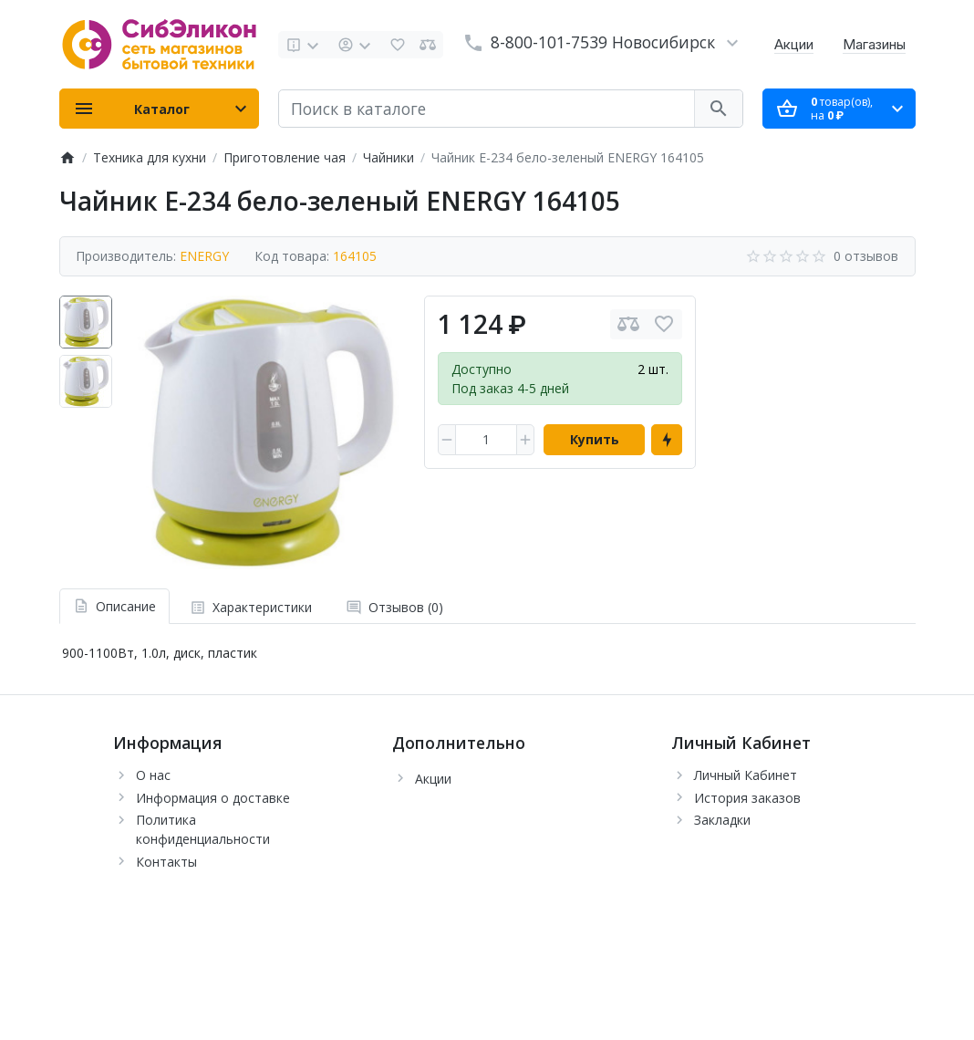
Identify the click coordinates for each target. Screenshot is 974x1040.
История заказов (747, 797)
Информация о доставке (213, 797)
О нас (153, 775)
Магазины (874, 44)
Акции (793, 44)
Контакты (166, 861)
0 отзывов (866, 256)
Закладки (722, 819)
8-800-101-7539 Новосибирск (603, 42)
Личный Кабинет (745, 775)
